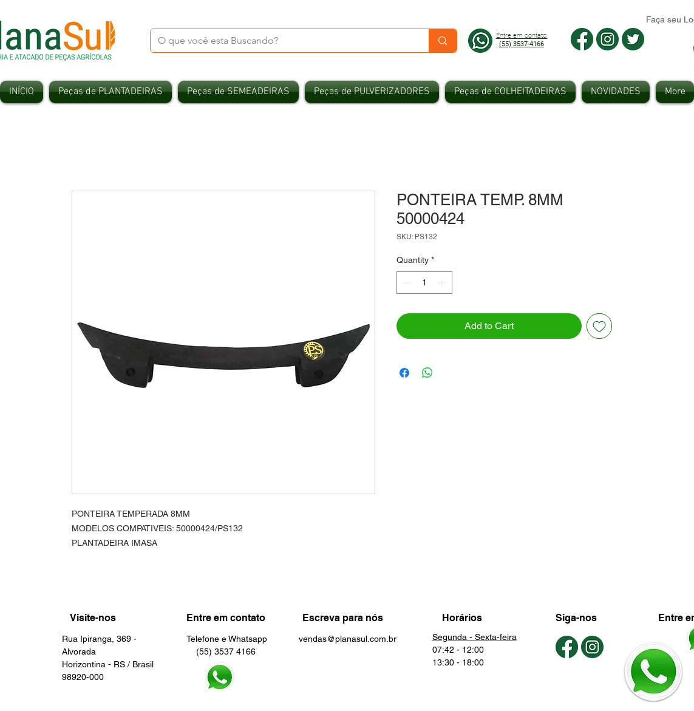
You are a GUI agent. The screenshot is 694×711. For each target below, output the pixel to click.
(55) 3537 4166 (221, 651)
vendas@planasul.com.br (347, 639)
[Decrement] (405, 282)
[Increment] (443, 282)
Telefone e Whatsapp (226, 639)
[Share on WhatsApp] (427, 373)
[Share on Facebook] (404, 373)
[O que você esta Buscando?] (281, 40)
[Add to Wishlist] (599, 326)
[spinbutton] (424, 282)
